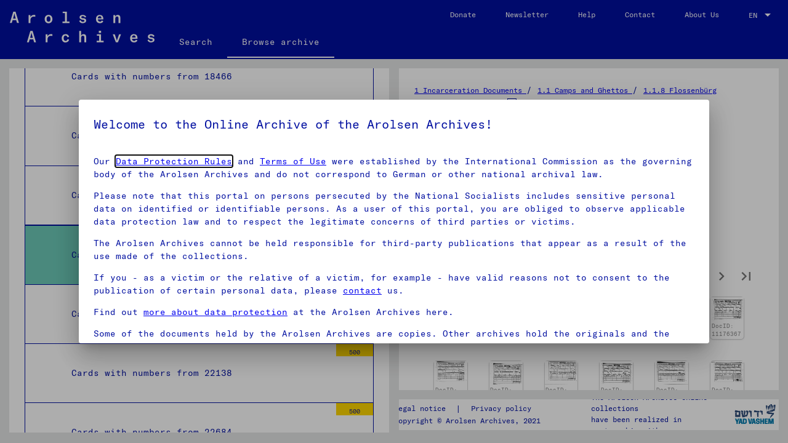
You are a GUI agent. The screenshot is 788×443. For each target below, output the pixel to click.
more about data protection (215, 311)
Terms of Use (293, 161)
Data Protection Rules (174, 161)
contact (362, 290)
